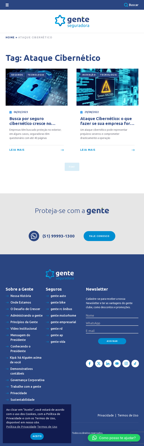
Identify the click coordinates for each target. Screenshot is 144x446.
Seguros (17, 75)
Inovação (89, 75)
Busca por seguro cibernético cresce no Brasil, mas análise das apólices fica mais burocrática (32, 121)
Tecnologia (36, 75)
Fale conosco (99, 236)
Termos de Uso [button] (47, 426)
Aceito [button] (37, 436)
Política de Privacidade (21, 426)
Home (10, 37)
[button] (114, 438)
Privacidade (106, 415)
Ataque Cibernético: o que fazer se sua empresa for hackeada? (106, 121)
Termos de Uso (128, 415)
